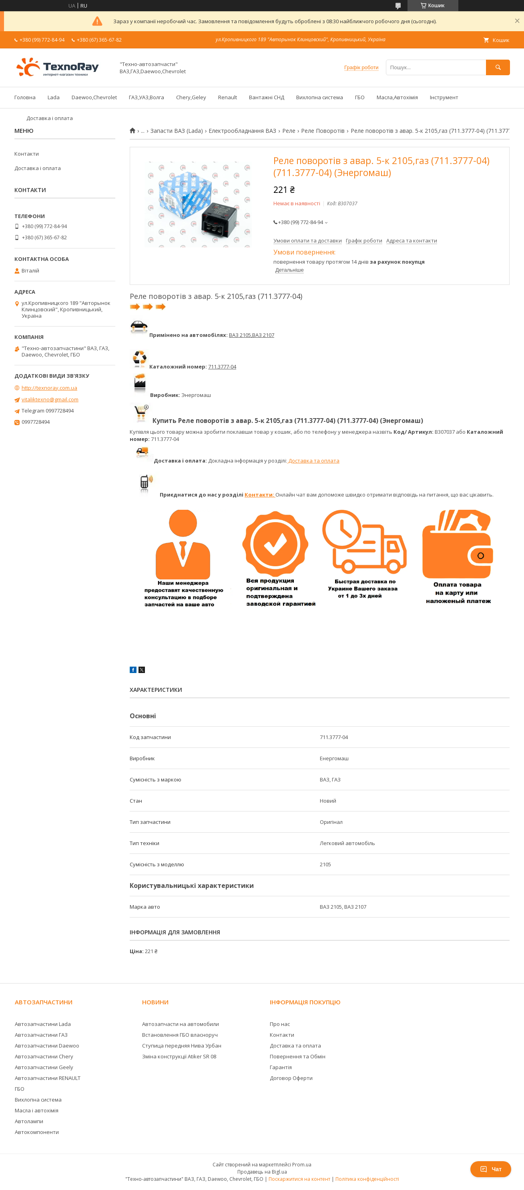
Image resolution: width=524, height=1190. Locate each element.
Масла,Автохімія (397, 97)
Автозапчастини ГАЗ (41, 1034)
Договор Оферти (291, 1078)
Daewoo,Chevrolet (94, 97)
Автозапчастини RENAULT (47, 1078)
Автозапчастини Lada (43, 1024)
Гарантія (281, 1067)
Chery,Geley (191, 97)
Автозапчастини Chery (44, 1056)
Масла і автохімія (36, 1110)
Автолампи (29, 1121)
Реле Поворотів (323, 131)
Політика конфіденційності (367, 1179)
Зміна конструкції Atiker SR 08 (179, 1056)
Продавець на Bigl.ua (262, 1171)
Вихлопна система (319, 97)
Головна (25, 97)
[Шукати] (498, 67)
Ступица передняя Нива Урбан (181, 1045)
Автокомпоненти (37, 1132)
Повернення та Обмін (297, 1056)
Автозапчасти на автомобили (180, 1024)
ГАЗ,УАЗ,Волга (146, 97)
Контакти (26, 153)
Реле (288, 131)
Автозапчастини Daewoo (47, 1045)
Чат (491, 1169)
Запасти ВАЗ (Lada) (177, 131)
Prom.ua (301, 1164)
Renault (227, 97)
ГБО (360, 97)
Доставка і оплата (49, 118)
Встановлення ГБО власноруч (180, 1034)
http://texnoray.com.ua (49, 388)
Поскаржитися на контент (299, 1179)
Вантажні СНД (266, 97)
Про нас (280, 1024)
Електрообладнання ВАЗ (242, 131)
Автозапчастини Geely (44, 1067)
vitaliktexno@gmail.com (50, 399)
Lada (54, 97)
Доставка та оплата (313, 460)
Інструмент (444, 97)
